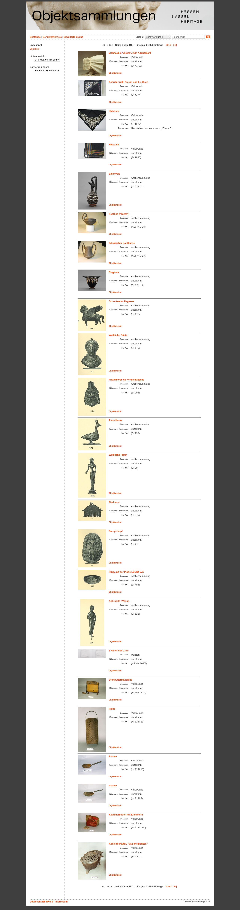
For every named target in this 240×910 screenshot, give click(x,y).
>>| (175, 45)
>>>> (168, 45)
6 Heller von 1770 (119, 650)
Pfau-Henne (115, 420)
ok (208, 37)
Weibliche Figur (118, 454)
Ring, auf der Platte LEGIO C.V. (126, 571)
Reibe (112, 708)
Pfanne (113, 756)
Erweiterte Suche (73, 37)
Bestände (35, 37)
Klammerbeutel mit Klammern (126, 814)
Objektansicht (115, 73)
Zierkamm (114, 502)
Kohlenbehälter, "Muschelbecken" (128, 843)
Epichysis (114, 173)
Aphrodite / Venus (119, 601)
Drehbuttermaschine (120, 679)
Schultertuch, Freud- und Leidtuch (128, 82)
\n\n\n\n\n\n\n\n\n (158, 37)
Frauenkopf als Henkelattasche (126, 379)
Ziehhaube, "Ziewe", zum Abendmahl (130, 52)
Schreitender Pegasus (121, 301)
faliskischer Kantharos (122, 243)
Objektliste (34, 49)
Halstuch (114, 111)
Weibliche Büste (118, 335)
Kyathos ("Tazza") (119, 214)
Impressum (61, 901)
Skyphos (114, 272)
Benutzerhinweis (52, 37)
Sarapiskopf (116, 531)
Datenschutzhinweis (41, 901)
